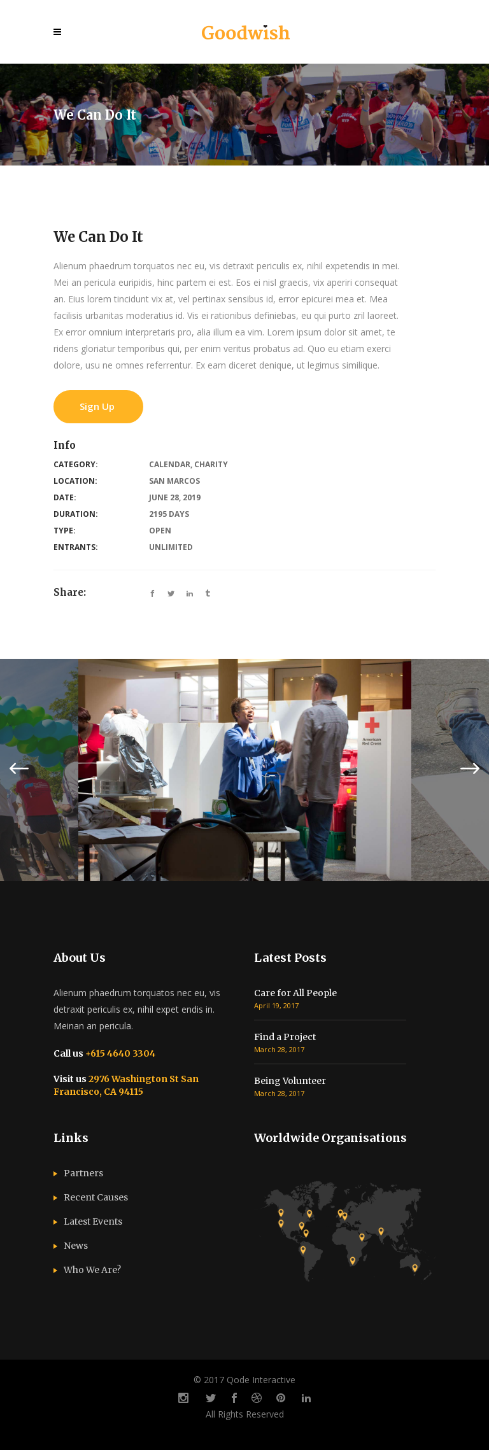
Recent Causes (96, 1197)
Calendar (169, 464)
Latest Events (93, 1221)
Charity (211, 464)
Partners (83, 1173)
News (76, 1245)
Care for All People (295, 993)
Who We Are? (92, 1270)
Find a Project (285, 1037)
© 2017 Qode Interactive (244, 1380)
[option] (244, 769)
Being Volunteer (290, 1081)
